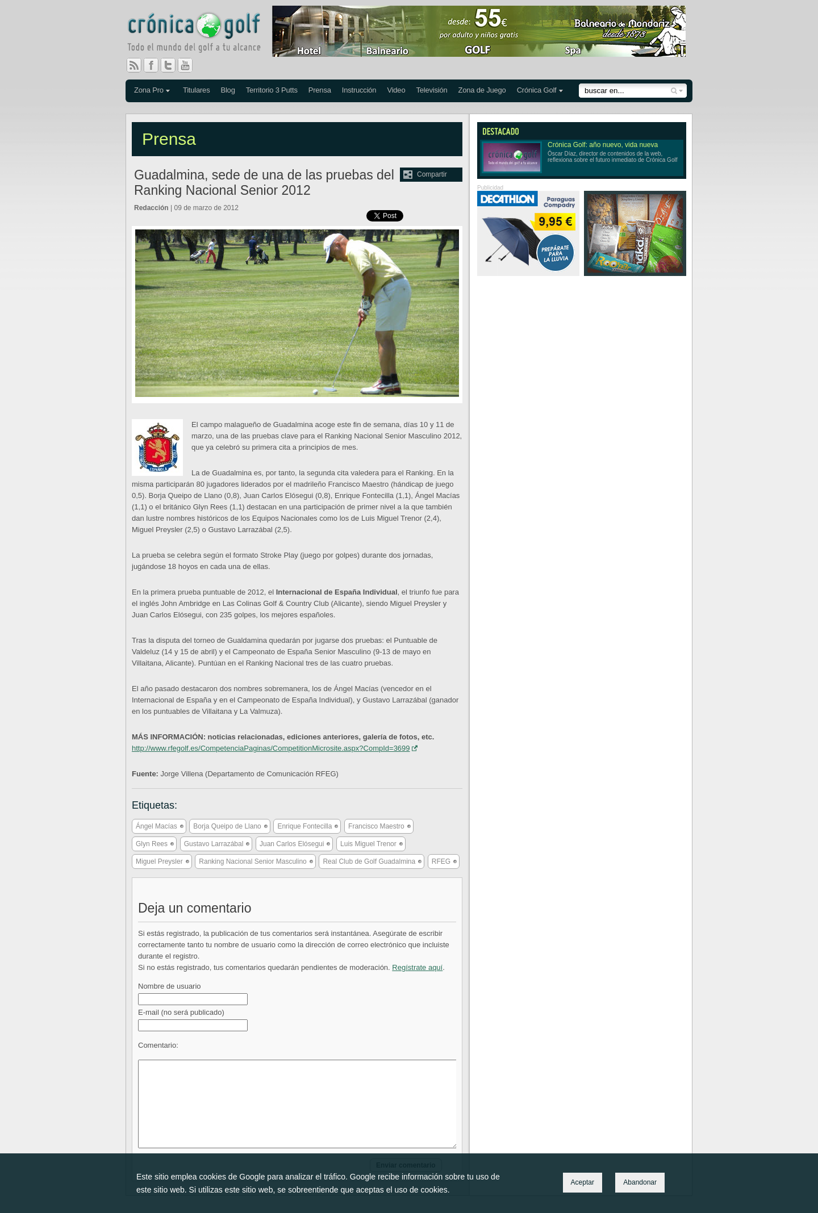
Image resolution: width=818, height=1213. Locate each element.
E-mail (181, 1012)
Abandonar (640, 1182)
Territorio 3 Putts (272, 90)
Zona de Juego (482, 90)
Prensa (319, 90)
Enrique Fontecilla (304, 826)
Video (396, 90)
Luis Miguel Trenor (368, 844)
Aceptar (582, 1182)
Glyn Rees (152, 844)
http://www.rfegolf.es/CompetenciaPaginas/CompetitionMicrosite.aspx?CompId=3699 (271, 748)
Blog (227, 90)
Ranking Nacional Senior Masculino (252, 861)
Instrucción (359, 90)
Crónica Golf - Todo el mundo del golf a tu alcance (202, 34)
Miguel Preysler (159, 861)
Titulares (196, 90)
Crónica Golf (537, 90)
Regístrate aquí (417, 967)
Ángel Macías (156, 826)
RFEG (441, 861)
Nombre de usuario (169, 986)
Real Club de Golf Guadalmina (369, 861)
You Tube (190, 65)
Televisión (431, 90)
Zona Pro (149, 90)
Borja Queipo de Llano (227, 826)
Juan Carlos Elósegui (292, 844)
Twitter (173, 65)
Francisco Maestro (376, 826)
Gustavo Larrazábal (214, 844)
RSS (134, 65)
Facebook (156, 65)
